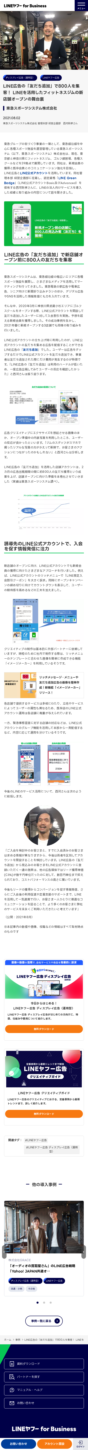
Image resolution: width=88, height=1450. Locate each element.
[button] (83, 1254)
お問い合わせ (18, 1444)
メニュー (81, 5)
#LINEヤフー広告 (36, 1140)
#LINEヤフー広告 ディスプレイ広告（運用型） (52, 1149)
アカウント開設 (54, 1444)
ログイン (81, 1446)
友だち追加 (30, 349)
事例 (17, 1345)
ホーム (7, 1345)
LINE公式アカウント (34, 173)
